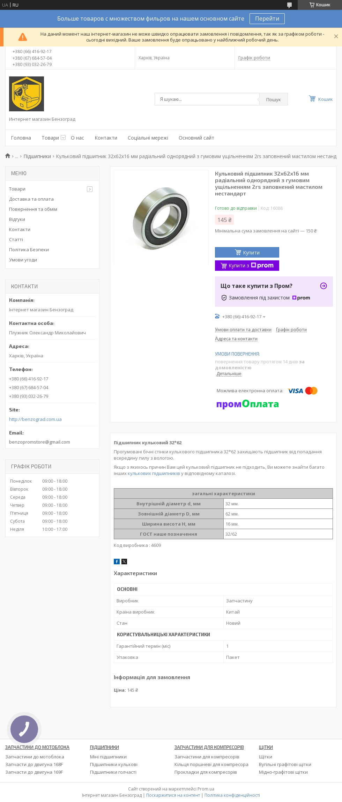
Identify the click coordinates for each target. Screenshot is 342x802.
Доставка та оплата (31, 199)
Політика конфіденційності (232, 795)
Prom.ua (206, 789)
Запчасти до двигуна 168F (34, 764)
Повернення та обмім (33, 209)
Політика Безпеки (29, 249)
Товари (50, 137)
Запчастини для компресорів (206, 756)
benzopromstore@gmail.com (39, 442)
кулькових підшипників (154, 473)
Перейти (267, 18)
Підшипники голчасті (113, 772)
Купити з (251, 265)
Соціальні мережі (148, 137)
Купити (251, 252)
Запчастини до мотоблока (34, 756)
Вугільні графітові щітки (285, 764)
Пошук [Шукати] (273, 99)
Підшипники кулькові (113, 764)
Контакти (106, 137)
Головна (21, 137)
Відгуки (17, 219)
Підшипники (37, 156)
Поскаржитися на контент (173, 795)
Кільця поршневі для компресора (211, 764)
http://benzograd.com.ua (35, 419)
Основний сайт (196, 137)
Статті (16, 239)
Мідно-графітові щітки (283, 772)
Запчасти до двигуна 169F (34, 772)
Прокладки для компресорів (205, 772)
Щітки (265, 756)
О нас (77, 137)
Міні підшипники (108, 756)
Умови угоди (23, 260)
